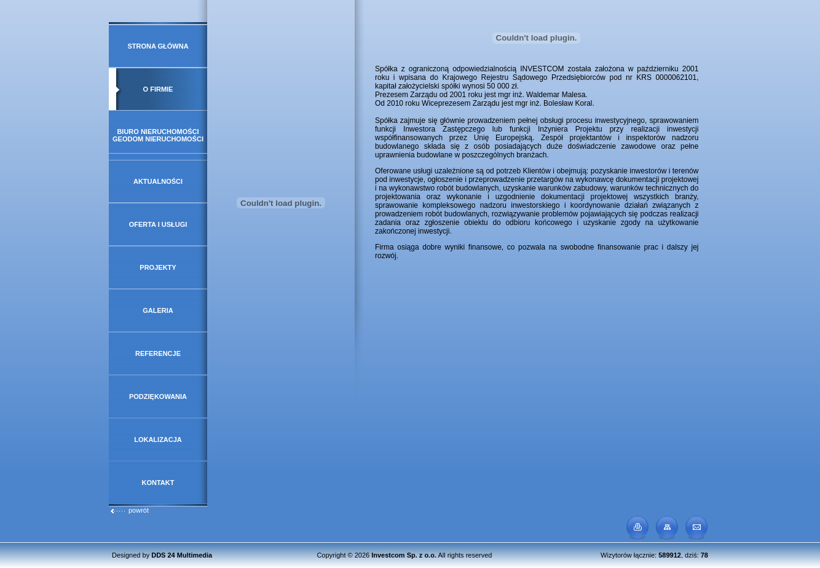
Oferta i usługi (158, 224)
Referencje (158, 353)
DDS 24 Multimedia (181, 555)
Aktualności (158, 181)
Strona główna (157, 46)
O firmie (158, 89)
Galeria (158, 310)
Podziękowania (158, 396)
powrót (129, 510)
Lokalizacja (158, 439)
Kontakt (158, 482)
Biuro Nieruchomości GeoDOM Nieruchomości (157, 135)
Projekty (158, 267)
